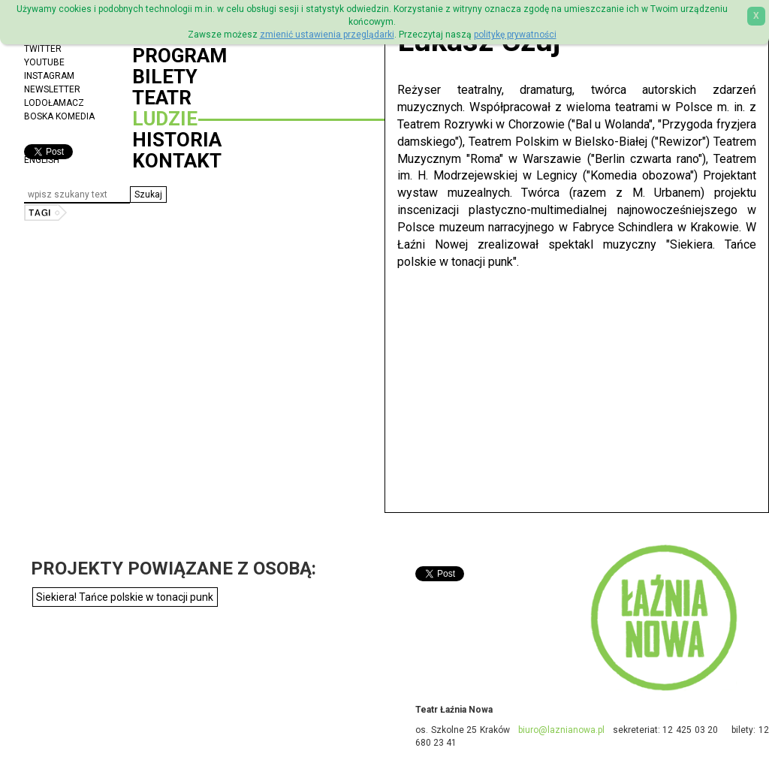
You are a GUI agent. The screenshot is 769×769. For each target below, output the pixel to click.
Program (179, 55)
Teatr (161, 97)
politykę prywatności (515, 34)
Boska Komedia (59, 116)
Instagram (49, 76)
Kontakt (177, 160)
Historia (177, 139)
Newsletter (52, 89)
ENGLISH (41, 160)
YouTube (44, 62)
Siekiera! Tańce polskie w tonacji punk (124, 597)
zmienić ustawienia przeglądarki (327, 34)
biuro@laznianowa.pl (561, 730)
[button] (148, 194)
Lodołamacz (54, 103)
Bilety (165, 76)
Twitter (43, 49)
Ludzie (165, 118)
